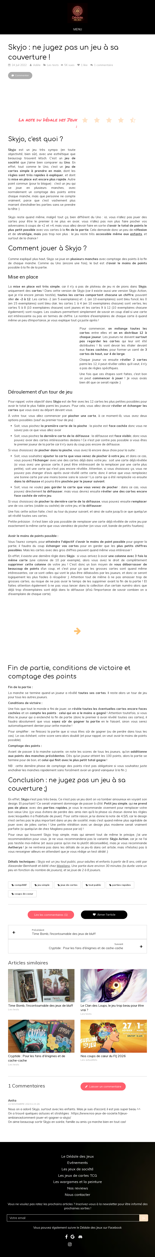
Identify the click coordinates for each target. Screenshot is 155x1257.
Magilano (63, 866)
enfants (136, 234)
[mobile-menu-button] (77, 29)
